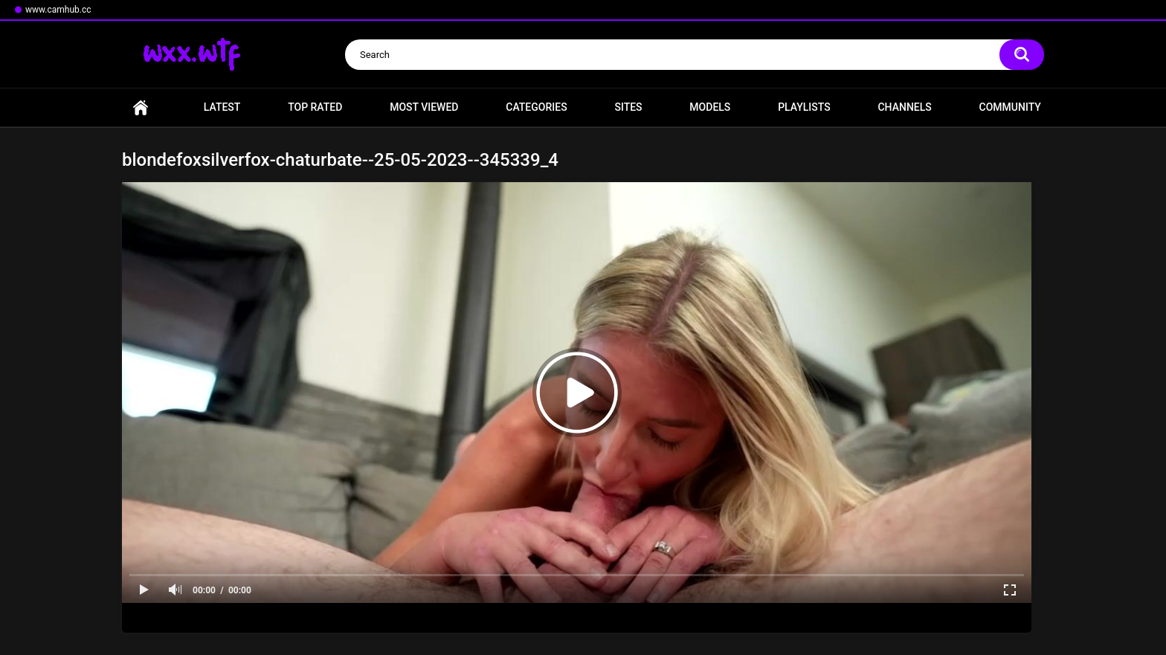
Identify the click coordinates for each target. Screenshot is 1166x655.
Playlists (804, 107)
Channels (904, 107)
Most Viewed (424, 107)
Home (140, 107)
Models (709, 107)
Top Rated (315, 107)
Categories (536, 107)
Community (1010, 107)
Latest (222, 107)
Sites (628, 107)
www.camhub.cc (58, 9)
